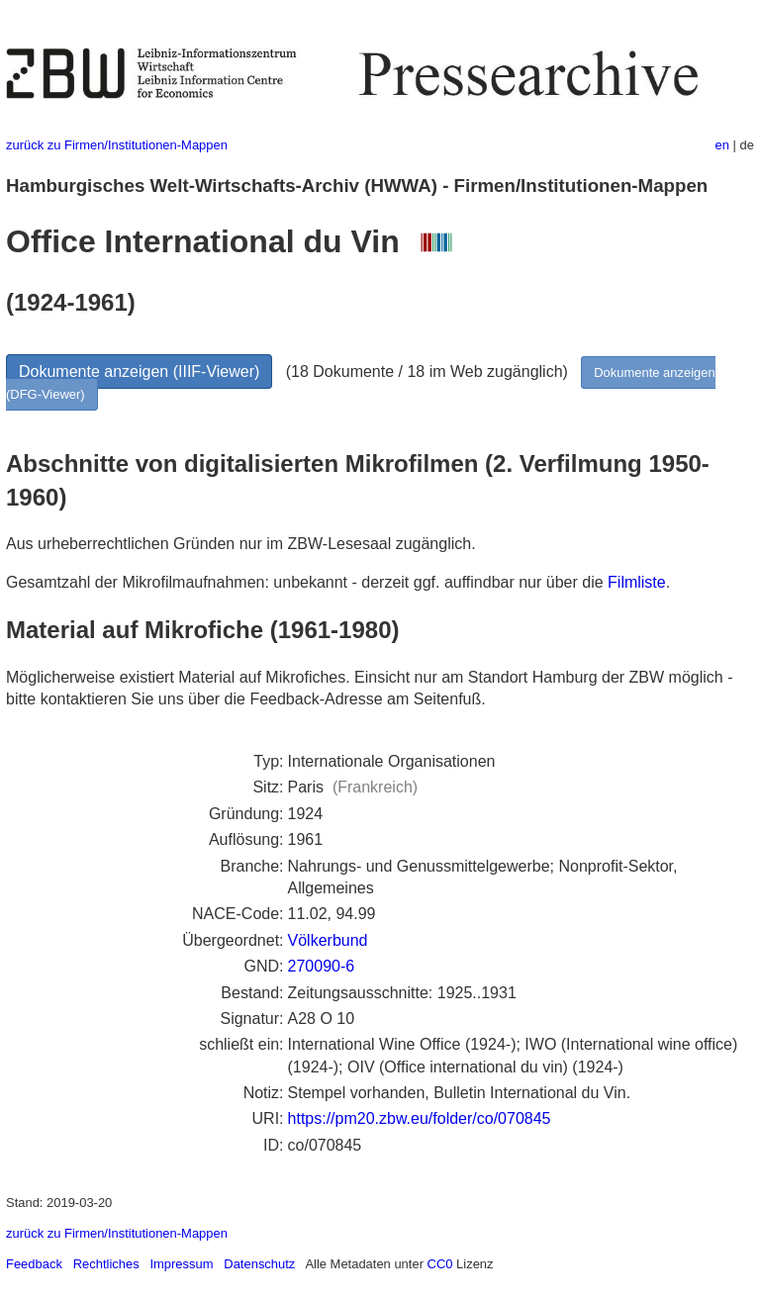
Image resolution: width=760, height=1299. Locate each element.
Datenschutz (259, 1263)
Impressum (181, 1263)
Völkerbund (328, 940)
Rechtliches (106, 1263)
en (722, 145)
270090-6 (321, 966)
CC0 (440, 1263)
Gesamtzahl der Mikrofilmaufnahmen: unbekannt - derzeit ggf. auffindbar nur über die (307, 582)
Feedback (34, 1263)
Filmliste (637, 582)
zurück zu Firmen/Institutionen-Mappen (117, 145)
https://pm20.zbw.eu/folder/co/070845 (419, 1118)
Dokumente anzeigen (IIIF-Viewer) (139, 371)
